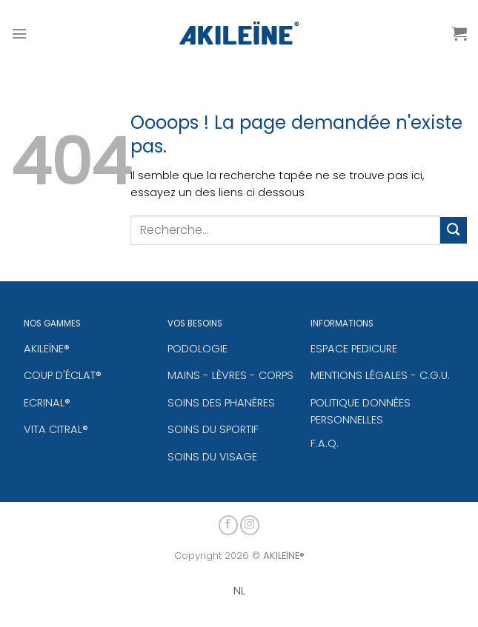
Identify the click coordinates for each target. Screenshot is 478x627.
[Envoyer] (453, 230)
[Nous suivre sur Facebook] (229, 523)
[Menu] (19, 33)
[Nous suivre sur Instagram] (250, 523)
